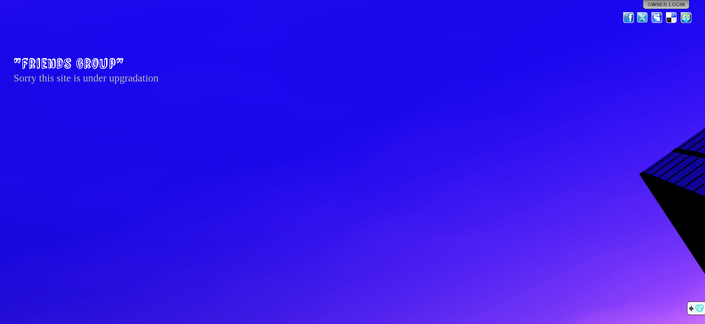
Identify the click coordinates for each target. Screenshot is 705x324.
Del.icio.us (671, 17)
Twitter (643, 17)
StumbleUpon (686, 17)
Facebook (628, 17)
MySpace (657, 17)
